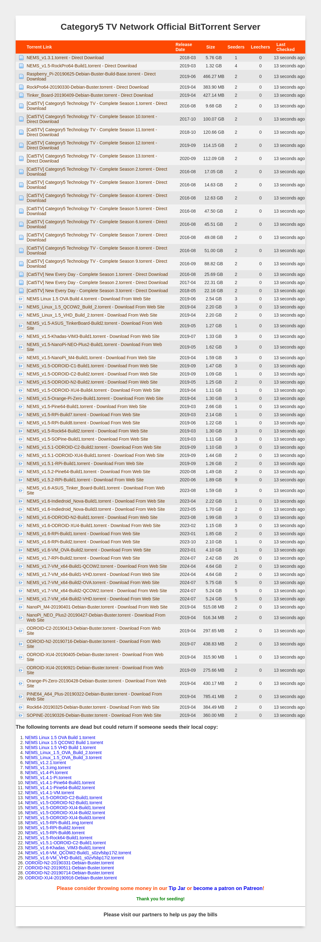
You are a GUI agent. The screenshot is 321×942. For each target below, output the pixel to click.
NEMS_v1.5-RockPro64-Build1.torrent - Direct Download (82, 65)
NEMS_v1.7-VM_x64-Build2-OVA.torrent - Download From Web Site (93, 582)
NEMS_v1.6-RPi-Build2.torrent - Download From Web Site (83, 541)
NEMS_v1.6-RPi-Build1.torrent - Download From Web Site (83, 533)
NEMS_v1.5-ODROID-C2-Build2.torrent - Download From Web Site (92, 373)
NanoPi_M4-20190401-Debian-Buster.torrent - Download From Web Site (97, 606)
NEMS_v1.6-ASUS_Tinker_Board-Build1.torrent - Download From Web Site (96, 490)
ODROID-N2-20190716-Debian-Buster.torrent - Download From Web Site (93, 644)
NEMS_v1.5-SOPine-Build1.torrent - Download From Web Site (87, 439)
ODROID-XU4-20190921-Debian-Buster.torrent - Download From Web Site (95, 670)
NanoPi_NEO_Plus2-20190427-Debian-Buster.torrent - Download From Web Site (96, 618)
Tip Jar (177, 888)
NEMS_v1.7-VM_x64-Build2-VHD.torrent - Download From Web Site (93, 598)
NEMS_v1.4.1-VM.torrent (49, 792)
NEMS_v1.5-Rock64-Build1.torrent (58, 837)
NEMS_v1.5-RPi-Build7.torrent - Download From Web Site (83, 414)
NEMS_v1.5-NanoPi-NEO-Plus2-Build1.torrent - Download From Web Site (94, 347)
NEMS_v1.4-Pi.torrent (46, 772)
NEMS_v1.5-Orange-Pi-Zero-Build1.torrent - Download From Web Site (95, 398)
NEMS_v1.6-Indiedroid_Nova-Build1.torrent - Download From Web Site (96, 501)
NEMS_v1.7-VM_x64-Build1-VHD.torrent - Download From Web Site (93, 574)
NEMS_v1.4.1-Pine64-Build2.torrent (60, 787)
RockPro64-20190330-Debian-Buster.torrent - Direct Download (88, 87)
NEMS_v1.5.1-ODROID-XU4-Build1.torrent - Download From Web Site (95, 455)
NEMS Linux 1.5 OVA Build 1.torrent (60, 737)
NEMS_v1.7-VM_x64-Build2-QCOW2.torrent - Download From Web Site (97, 590)
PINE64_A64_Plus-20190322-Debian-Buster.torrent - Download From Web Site (94, 696)
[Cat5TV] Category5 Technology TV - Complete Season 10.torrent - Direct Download (92, 119)
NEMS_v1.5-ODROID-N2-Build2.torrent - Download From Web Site (92, 382)
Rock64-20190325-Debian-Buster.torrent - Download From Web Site (93, 707)
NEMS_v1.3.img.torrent (48, 767)
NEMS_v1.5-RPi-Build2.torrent (55, 827)
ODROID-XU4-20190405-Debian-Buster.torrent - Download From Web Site (95, 657)
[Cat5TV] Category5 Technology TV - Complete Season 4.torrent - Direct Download (97, 198)
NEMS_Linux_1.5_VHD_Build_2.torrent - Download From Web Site (92, 315)
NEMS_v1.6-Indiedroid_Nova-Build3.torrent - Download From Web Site (96, 509)
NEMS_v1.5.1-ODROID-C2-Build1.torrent (65, 842)
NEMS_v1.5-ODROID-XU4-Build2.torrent (65, 812)
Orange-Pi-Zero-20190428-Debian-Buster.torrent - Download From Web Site (96, 683)
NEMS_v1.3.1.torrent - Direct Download (65, 57)
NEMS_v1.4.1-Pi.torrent (48, 777)
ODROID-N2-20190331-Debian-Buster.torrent (69, 862)
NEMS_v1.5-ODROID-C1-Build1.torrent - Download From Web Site (92, 365)
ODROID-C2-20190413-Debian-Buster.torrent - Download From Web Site (93, 631)
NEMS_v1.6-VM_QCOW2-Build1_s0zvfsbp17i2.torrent (78, 852)
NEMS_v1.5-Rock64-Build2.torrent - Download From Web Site (87, 430)
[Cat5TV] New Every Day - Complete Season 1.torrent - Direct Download (97, 274)
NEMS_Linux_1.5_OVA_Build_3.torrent (63, 757)
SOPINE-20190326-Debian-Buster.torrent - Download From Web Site (94, 715)
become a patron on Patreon (228, 888)
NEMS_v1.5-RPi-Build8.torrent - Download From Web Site (83, 422)
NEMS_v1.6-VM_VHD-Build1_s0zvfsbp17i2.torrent (74, 857)
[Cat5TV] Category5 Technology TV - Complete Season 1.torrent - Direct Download (97, 106)
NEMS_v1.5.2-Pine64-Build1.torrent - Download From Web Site (88, 471)
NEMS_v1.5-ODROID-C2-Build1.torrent (63, 797)
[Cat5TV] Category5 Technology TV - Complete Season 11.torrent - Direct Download (92, 132)
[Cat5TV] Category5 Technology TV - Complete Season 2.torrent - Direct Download (97, 172)
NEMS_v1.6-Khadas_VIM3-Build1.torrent (65, 847)
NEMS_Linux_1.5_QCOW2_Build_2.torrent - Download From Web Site (96, 306)
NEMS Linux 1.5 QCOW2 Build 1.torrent (64, 742)
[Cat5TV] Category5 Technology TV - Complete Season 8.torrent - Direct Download (97, 251)
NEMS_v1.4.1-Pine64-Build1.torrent (60, 782)
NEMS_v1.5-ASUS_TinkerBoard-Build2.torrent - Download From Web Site (94, 326)
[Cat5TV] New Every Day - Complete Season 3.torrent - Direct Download (97, 290)
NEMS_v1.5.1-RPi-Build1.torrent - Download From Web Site (85, 463)
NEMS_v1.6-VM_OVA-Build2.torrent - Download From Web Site (89, 549)
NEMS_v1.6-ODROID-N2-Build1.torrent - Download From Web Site (92, 517)
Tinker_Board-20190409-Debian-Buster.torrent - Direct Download (90, 95)
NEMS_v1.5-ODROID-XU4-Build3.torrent (65, 817)
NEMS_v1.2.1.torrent (45, 762)
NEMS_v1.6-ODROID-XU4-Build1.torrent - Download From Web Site (93, 525)
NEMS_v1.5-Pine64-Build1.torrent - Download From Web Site (87, 406)
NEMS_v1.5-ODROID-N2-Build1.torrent (63, 802)
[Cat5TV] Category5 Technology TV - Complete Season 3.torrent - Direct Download (97, 185)
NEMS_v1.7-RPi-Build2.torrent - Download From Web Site (83, 558)
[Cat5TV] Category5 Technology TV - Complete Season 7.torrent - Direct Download (97, 237)
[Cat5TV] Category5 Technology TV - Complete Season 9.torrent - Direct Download (97, 264)
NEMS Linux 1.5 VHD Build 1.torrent (60, 747)
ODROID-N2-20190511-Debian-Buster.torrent (69, 867)
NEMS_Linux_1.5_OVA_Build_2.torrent (63, 752)
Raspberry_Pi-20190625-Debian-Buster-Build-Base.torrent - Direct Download (91, 76)
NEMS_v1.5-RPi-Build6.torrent (55, 832)
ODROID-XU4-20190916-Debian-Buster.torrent (71, 877)
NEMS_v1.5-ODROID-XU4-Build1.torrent (65, 807)
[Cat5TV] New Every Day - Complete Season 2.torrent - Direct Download (97, 282)
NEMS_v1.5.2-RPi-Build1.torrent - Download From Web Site (85, 479)
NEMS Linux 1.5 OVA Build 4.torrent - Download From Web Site (89, 298)
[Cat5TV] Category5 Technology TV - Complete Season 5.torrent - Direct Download (97, 211)
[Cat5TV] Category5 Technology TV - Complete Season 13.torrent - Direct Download (92, 158)
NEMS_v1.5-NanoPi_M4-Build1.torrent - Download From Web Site (91, 357)
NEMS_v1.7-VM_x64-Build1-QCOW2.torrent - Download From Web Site (97, 566)
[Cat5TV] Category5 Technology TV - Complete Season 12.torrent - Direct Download (92, 145)
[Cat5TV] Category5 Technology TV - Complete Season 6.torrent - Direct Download (97, 224)
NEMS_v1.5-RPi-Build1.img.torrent (59, 822)
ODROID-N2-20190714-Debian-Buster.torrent (69, 872)
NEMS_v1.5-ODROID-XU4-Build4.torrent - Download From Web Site (93, 390)
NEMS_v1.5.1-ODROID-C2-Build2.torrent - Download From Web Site (94, 447)
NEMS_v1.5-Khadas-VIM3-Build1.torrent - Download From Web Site (93, 336)
